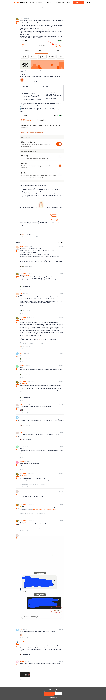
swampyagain (23, 246)
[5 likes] (26, 234)
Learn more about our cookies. (78, 691)
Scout (21, 18)
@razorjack (24, 475)
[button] (78, 2)
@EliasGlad (24, 383)
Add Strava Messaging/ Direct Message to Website (44, 509)
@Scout (22, 493)
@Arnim (23, 319)
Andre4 (21, 491)
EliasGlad (22, 365)
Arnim (21, 293)
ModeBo (22, 661)
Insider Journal (31, 7)
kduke (21, 629)
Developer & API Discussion (36, 2)
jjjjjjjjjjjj (21, 404)
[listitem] (42, 388)
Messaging (40, 339)
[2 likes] (25, 310)
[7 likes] (26, 266)
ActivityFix (22, 641)
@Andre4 (24, 522)
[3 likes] (26, 410)
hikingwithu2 (22, 417)
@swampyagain (25, 275)
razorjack (22, 461)
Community (20, 7)
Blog (26, 7)
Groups (68, 2)
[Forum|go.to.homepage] (21, 2)
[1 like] (25, 286)
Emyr (21, 446)
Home (15, 7)
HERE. (41, 225)
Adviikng (21, 353)
